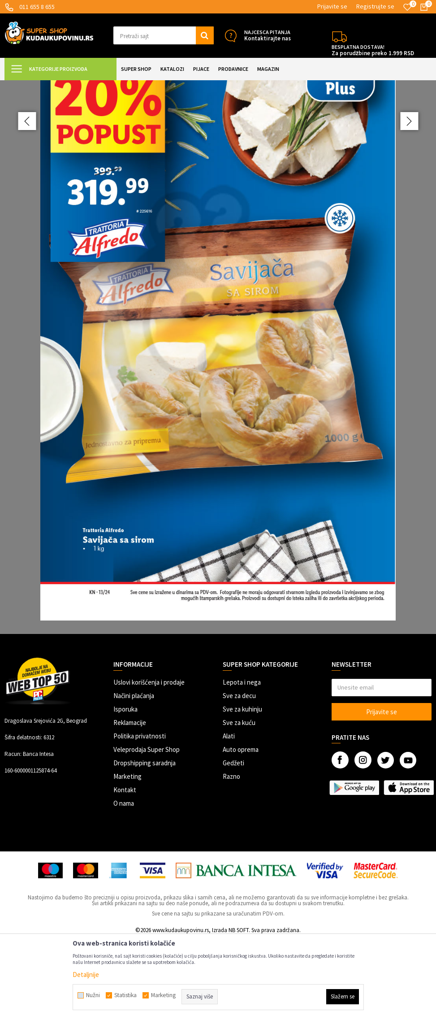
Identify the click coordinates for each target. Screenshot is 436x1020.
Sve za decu (239, 776)
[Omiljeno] (407, 7)
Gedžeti (233, 843)
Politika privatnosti (139, 816)
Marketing (127, 856)
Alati (229, 816)
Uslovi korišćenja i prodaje (149, 762)
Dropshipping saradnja (144, 843)
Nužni (93, 995)
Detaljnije (86, 974)
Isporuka (125, 789)
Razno (231, 856)
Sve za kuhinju (242, 789)
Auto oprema (241, 829)
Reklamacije (129, 802)
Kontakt (124, 870)
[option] (218, 397)
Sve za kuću (239, 802)
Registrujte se (375, 6)
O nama (123, 883)
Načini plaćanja (133, 776)
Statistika (125, 995)
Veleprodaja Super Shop (146, 829)
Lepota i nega (242, 762)
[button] (163, 35)
